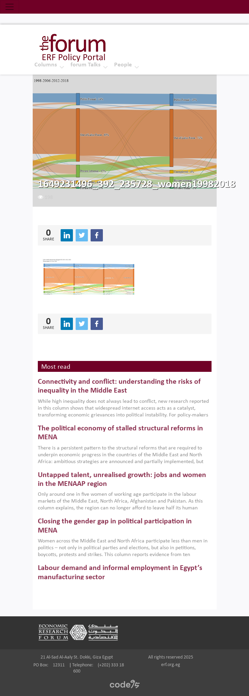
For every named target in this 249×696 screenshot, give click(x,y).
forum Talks (85, 65)
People (123, 65)
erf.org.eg (170, 664)
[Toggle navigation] (9, 7)
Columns (45, 65)
